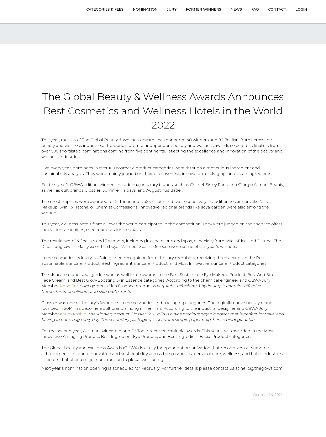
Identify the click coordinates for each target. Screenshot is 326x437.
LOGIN (301, 9)
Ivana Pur (69, 285)
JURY (172, 9)
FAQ (255, 9)
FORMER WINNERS (203, 9)
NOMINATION (145, 9)
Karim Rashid (73, 314)
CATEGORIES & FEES (104, 9)
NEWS (236, 9)
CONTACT (277, 9)
